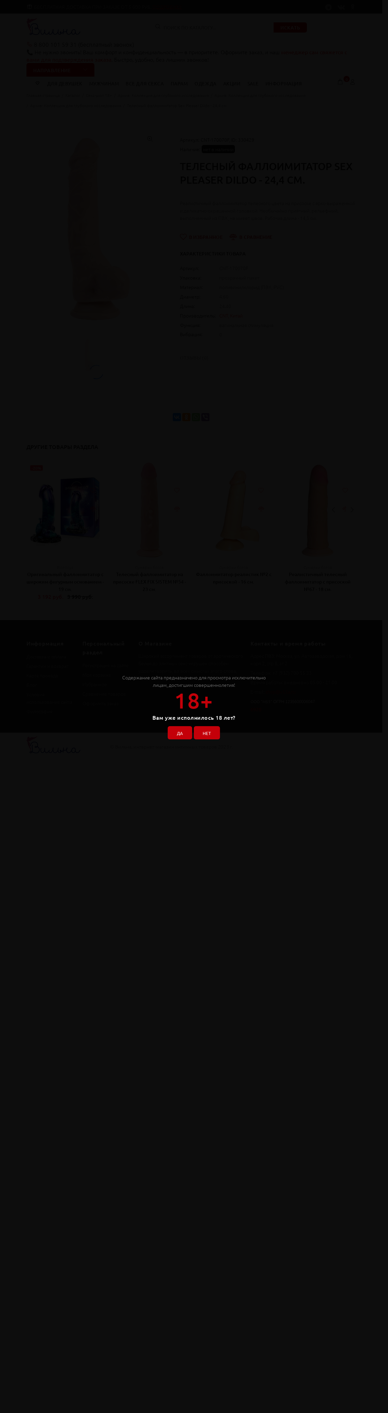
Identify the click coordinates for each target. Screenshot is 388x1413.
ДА (177, 731)
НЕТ (208, 731)
